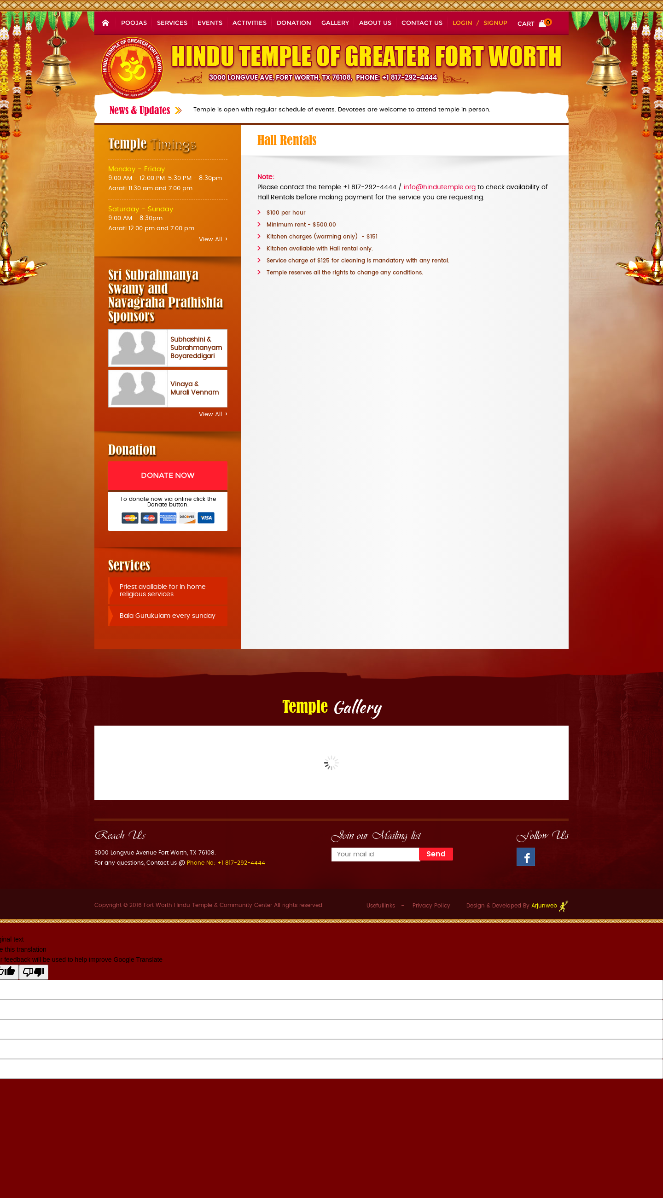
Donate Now (168, 475)
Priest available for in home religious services (163, 591)
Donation (294, 22)
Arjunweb (550, 905)
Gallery (335, 22)
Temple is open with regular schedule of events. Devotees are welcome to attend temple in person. (341, 110)
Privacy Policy (431, 905)
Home (105, 23)
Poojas (134, 22)
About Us (375, 22)
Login (462, 22)
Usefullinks (380, 905)
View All (213, 240)
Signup (495, 22)
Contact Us (421, 22)
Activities (250, 22)
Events (210, 22)
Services (172, 22)
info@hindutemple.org (440, 187)
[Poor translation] (33, 972)
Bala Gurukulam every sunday (167, 616)
